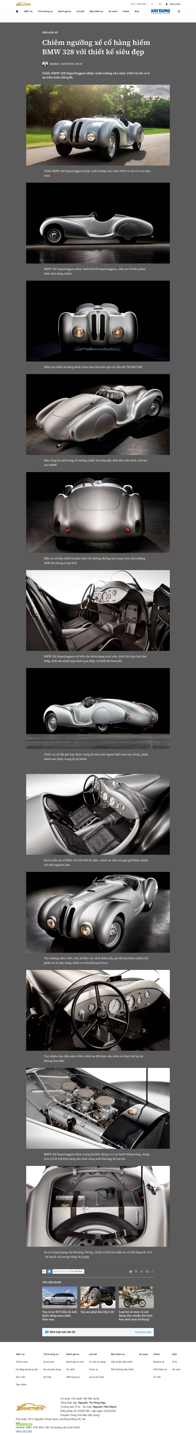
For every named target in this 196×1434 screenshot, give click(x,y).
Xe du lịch (48, 1361)
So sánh (70, 1369)
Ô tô (174, 1361)
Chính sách (22, 1361)
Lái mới (80, 11)
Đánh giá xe (64, 11)
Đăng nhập (175, 4)
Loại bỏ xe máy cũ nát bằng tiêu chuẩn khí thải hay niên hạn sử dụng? (135, 1315)
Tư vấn (157, 1376)
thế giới (56, 176)
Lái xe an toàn (96, 1376)
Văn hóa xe (50, 32)
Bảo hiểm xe (96, 11)
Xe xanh (112, 11)
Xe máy (47, 1376)
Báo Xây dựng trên (68, 1271)
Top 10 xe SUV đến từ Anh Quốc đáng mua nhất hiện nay (59, 1315)
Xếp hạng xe (73, 1376)
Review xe (158, 1361)
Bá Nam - (55, 63)
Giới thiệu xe (160, 1369)
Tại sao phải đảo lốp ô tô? (98, 1312)
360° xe (28, 11)
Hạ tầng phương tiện (27, 1369)
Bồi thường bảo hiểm (122, 1369)
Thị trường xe (45, 11)
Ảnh (137, 11)
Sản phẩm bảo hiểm (122, 1361)
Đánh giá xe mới (75, 1361)
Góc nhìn (20, 1376)
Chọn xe (93, 1369)
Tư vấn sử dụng (97, 1361)
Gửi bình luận (143, 1332)
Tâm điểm (21, 1384)
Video (126, 11)
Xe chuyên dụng (52, 1369)
